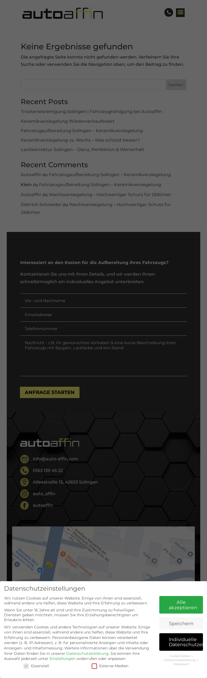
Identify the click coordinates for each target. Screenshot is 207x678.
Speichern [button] (181, 623)
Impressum (181, 664)
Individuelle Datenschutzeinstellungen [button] (186, 642)
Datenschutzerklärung (87, 653)
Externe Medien (110, 665)
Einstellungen (62, 658)
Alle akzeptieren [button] (183, 604)
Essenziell (36, 665)
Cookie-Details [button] (180, 656)
